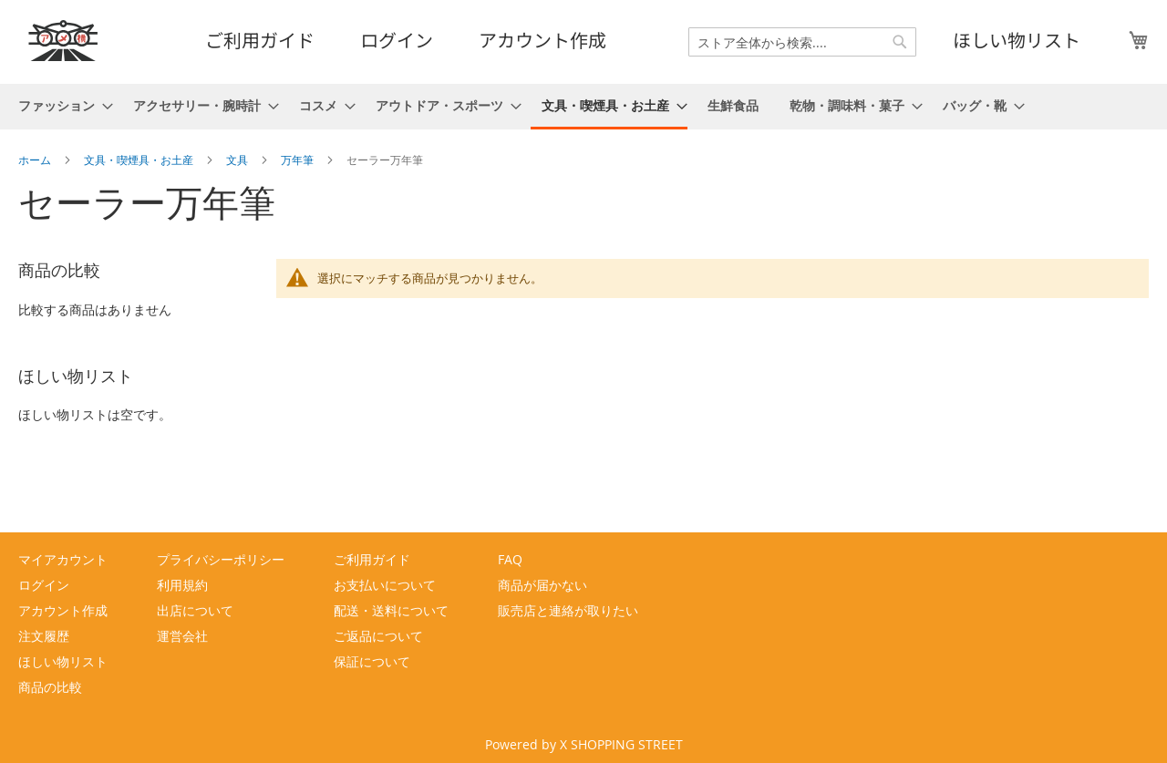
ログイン (396, 39)
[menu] (583, 106)
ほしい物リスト (1016, 39)
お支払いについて (385, 584)
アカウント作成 (542, 39)
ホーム (36, 159)
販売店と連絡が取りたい (568, 610)
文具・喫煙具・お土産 (140, 159)
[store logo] (63, 40)
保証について (372, 661)
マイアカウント (63, 559)
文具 (238, 159)
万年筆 (298, 159)
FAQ (510, 559)
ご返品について (378, 635)
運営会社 (182, 635)
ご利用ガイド (260, 39)
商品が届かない (542, 584)
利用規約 (182, 584)
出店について (195, 610)
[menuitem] (60, 105)
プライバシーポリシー (220, 559)
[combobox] (802, 42)
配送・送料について (391, 610)
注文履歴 (43, 635)
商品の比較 (50, 687)
